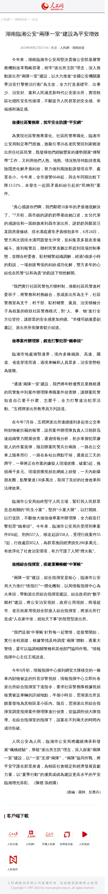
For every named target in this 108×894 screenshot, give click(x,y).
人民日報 (13, 836)
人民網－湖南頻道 (72, 47)
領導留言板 (66, 836)
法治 (35, 19)
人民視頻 (84, 836)
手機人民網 (49, 836)
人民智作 (13, 861)
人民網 (5, 19)
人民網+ (31, 836)
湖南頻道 (21, 19)
